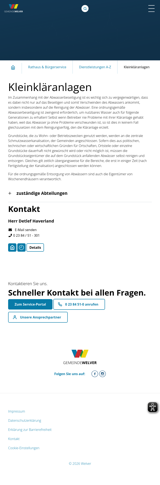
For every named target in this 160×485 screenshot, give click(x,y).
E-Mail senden (22, 230)
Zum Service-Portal (30, 304)
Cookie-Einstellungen (23, 448)
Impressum (16, 411)
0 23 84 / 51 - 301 (24, 235)
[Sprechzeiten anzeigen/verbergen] (21, 247)
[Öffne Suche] (85, 8)
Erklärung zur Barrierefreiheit (30, 429)
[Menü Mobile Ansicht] (151, 8)
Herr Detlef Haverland (31, 221)
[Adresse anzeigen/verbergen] (12, 247)
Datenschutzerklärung (24, 420)
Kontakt (14, 438)
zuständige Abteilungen (42, 193)
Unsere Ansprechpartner (40, 317)
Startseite (15, 67)
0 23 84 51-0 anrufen (81, 304)
